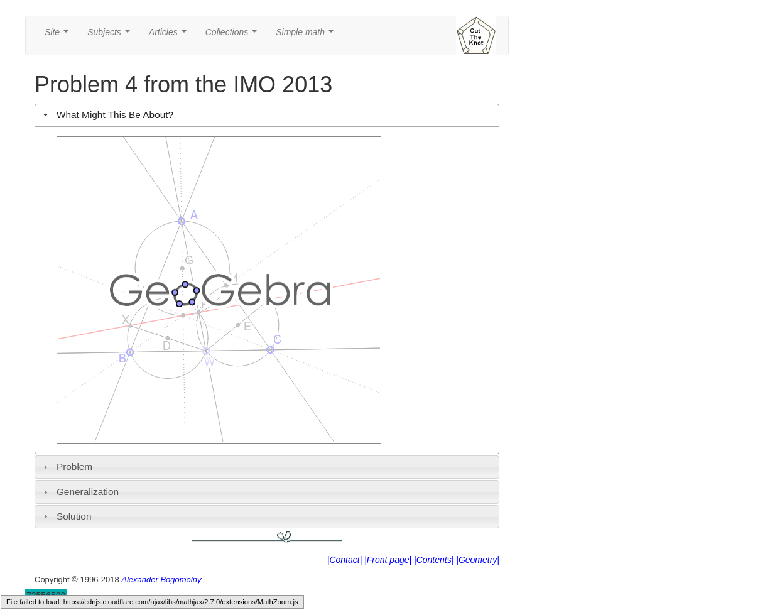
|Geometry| (477, 560)
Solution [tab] (66, 516)
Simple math (307, 35)
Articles (170, 35)
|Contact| (344, 560)
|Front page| (387, 560)
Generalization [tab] (79, 491)
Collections (233, 35)
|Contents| (433, 560)
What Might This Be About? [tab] (106, 114)
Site (59, 35)
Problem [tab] (66, 466)
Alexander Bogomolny (161, 579)
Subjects (110, 35)
